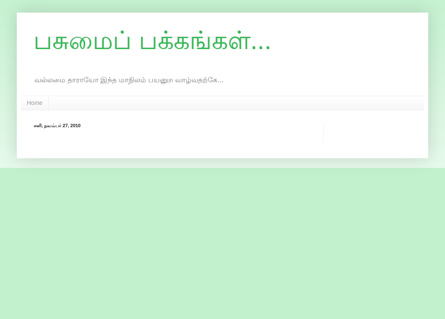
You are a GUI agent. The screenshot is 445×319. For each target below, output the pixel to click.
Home (34, 102)
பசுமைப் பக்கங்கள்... (153, 40)
